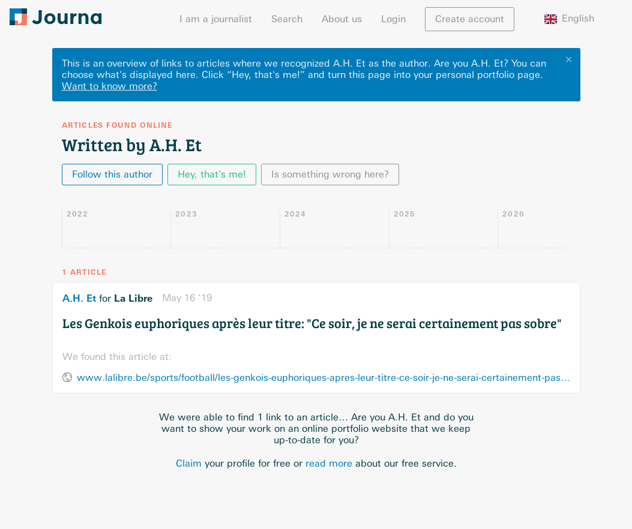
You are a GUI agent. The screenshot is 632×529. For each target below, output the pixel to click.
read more (328, 463)
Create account (469, 19)
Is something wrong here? (330, 174)
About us (342, 19)
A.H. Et (79, 298)
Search (286, 19)
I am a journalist (215, 19)
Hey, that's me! (212, 174)
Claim (189, 463)
